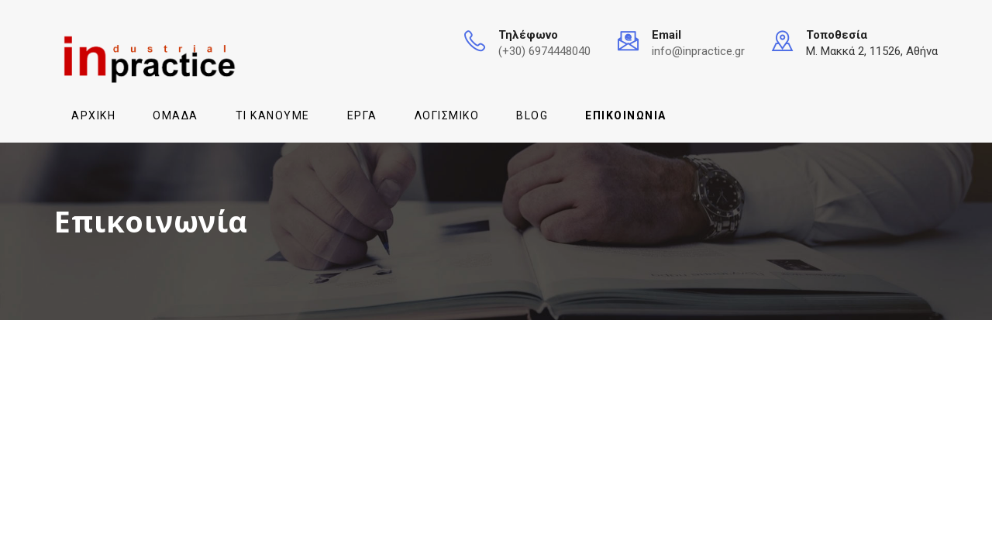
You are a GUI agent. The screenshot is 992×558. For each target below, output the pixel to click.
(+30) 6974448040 (544, 51)
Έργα (362, 115)
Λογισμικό (447, 115)
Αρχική (93, 115)
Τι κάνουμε (273, 115)
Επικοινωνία (625, 115)
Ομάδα (175, 115)
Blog (532, 115)
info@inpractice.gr (698, 51)
